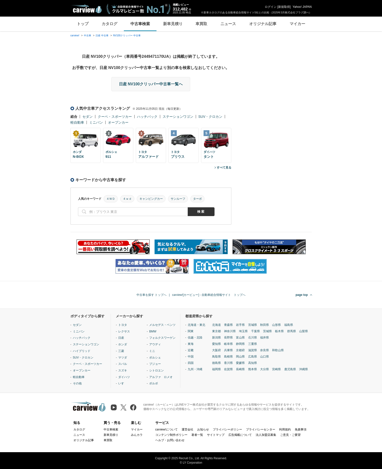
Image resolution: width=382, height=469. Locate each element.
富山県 (240, 337)
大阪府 (216, 350)
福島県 (288, 325)
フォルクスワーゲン (162, 337)
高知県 (252, 363)
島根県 (228, 356)
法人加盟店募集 (266, 435)
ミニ (152, 351)
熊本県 (252, 369)
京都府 (240, 350)
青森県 (228, 325)
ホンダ (122, 344)
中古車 (87, 35)
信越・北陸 (195, 337)
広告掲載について (240, 435)
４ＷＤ (110, 198)
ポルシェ (155, 357)
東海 (191, 344)
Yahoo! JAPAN (302, 7)
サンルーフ (178, 198)
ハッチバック (147, 117)
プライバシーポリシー (227, 429)
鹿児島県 (290, 369)
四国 (191, 363)
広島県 (252, 356)
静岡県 (240, 344)
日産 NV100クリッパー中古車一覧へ (151, 84)
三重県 (252, 344)
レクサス (124, 331)
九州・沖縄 (195, 369)
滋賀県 (252, 350)
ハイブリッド (81, 351)
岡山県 (240, 356)
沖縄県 (303, 369)
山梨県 (303, 331)
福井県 (264, 337)
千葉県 (255, 331)
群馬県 (291, 331)
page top (302, 294)
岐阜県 (228, 344)
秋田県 (264, 325)
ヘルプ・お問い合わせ (170, 440)
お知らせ (203, 429)
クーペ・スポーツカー (115, 117)
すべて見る (224, 167)
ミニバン (96, 122)
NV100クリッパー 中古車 (127, 35)
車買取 (201, 24)
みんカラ (137, 435)
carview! (74, 35)
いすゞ (122, 383)
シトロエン (156, 370)
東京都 (216, 331)
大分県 (264, 369)
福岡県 (216, 369)
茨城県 (267, 331)
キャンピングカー (151, 198)
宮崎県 (276, 369)
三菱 (121, 351)
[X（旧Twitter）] (123, 407)
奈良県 (264, 350)
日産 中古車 (102, 35)
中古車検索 (140, 24)
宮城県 (252, 325)
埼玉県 (243, 331)
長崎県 (240, 369)
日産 (121, 337)
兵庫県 (228, 350)
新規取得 (284, 7)
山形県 (276, 325)
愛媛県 (240, 363)
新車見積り (173, 24)
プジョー (155, 364)
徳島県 (216, 363)
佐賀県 (228, 369)
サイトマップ (216, 435)
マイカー (297, 24)
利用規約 (285, 429)
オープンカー (118, 122)
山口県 (264, 356)
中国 (191, 356)
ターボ (197, 198)
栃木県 (279, 331)
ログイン (270, 7)
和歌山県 (278, 350)
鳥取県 (216, 356)
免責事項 (300, 429)
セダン (87, 117)
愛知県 (216, 344)
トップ (82, 24)
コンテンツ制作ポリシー (171, 435)
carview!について (166, 429)
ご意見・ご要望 (290, 435)
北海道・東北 (196, 325)
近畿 (191, 350)
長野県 (228, 337)
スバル (122, 364)
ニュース (228, 24)
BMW (152, 331)
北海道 (216, 325)
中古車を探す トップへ (152, 294)
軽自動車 (77, 122)
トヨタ (122, 325)
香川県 (228, 363)
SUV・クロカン (210, 117)
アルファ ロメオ (161, 377)
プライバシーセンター (260, 429)
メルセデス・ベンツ (162, 325)
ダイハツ (124, 377)
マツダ (122, 357)
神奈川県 (230, 331)
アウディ (155, 344)
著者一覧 (197, 435)
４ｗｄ (127, 198)
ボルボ (153, 383)
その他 (77, 383)
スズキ (122, 370)
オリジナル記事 (262, 24)
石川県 (252, 337)
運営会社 (187, 429)
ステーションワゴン (178, 117)
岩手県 (240, 325)
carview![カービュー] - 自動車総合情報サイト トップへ (208, 294)
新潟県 (216, 337)
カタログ (109, 24)
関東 (191, 331)
